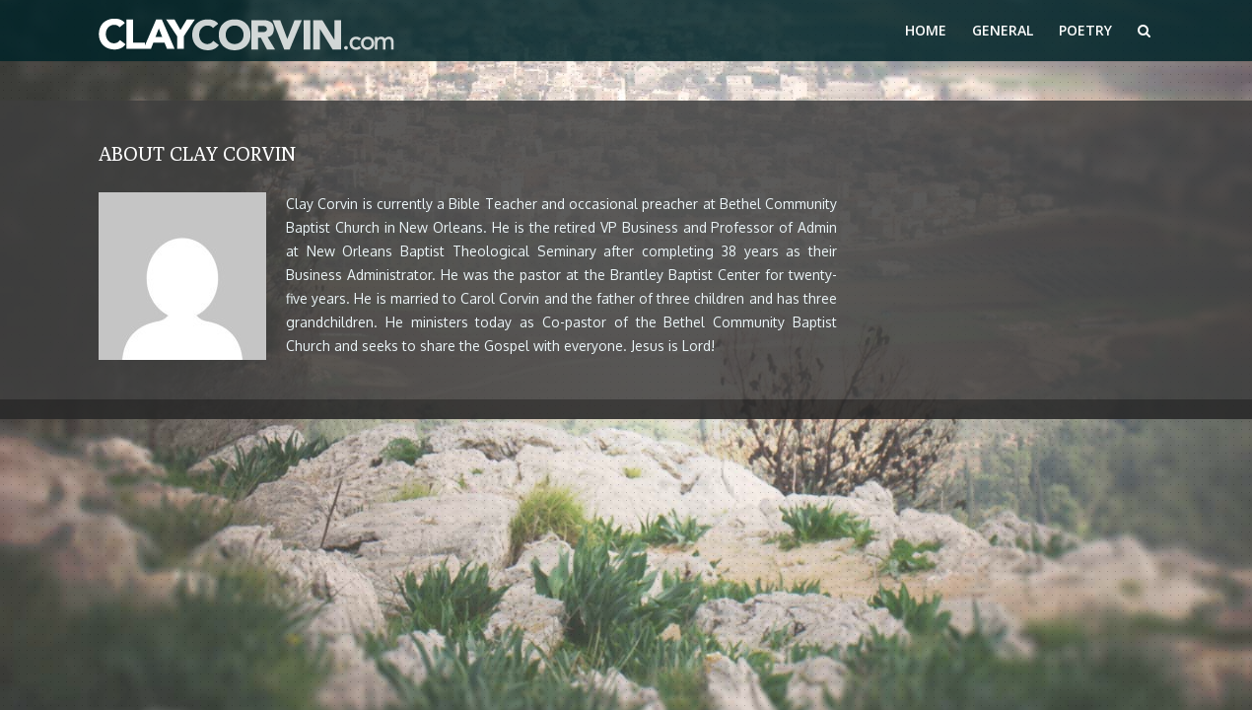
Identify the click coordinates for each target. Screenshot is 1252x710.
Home (925, 30)
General (1002, 30)
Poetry (1085, 30)
